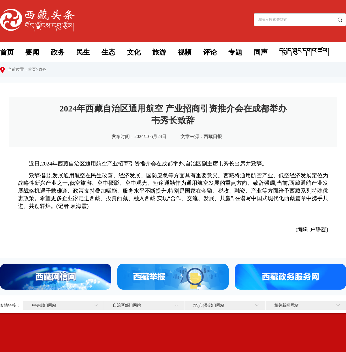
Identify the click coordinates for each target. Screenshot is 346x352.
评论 (210, 52)
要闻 (32, 52)
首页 (7, 52)
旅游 (159, 52)
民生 (83, 52)
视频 (184, 52)
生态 (108, 52)
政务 (58, 52)
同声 (261, 52)
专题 (235, 52)
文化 (134, 52)
